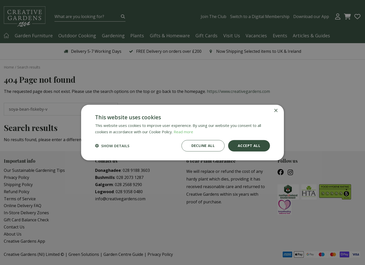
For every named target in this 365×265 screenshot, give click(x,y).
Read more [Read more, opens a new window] (183, 131)
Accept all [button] (249, 145)
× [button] (276, 111)
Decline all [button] (203, 145)
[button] (112, 145)
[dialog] (182, 132)
